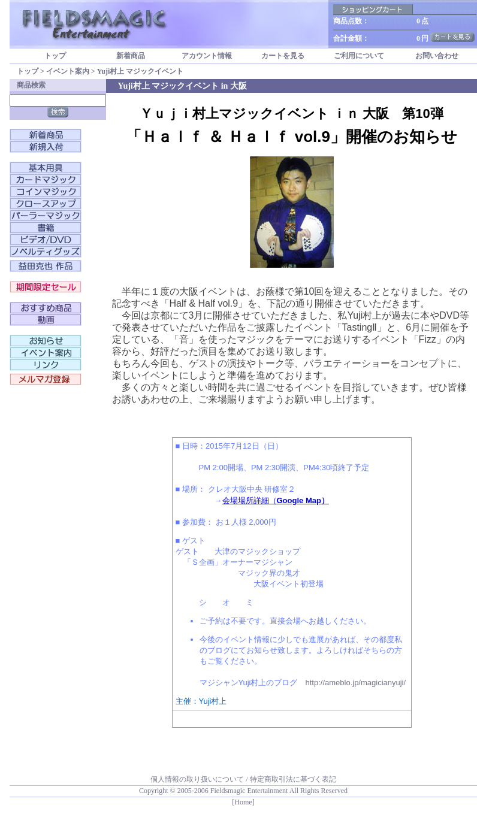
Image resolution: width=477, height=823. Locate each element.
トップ (55, 56)
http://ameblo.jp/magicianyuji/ (355, 682)
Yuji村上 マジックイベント (140, 71)
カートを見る (282, 56)
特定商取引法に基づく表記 (293, 779)
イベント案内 (67, 71)
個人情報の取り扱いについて (197, 779)
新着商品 (130, 56)
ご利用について (359, 56)
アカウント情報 (207, 56)
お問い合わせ (436, 56)
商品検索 (31, 85)
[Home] (243, 802)
